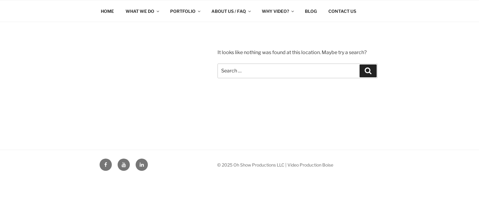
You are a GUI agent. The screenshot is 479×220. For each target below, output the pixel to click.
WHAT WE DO (143, 11)
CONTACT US (342, 11)
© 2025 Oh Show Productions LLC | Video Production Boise (275, 164)
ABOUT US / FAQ (231, 11)
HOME (107, 11)
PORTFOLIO (185, 11)
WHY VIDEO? (278, 11)
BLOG (311, 11)
